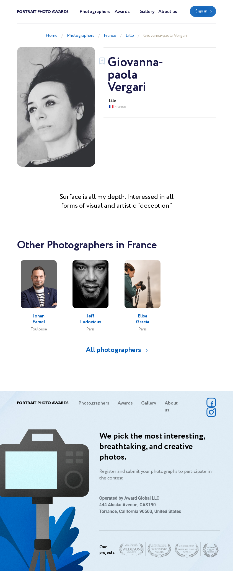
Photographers (94, 11)
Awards (122, 11)
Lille (130, 35)
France (110, 35)
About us (167, 11)
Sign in (201, 11)
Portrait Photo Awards (42, 11)
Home (52, 35)
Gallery (147, 11)
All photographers (113, 350)
